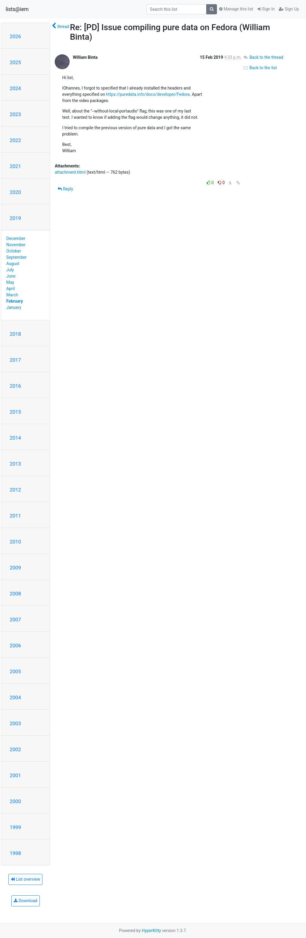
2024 (15, 88)
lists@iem (17, 9)
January (13, 307)
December (15, 238)
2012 (15, 490)
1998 (15, 853)
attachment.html (70, 172)
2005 (15, 671)
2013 (15, 464)
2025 (15, 62)
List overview (25, 879)
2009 (15, 568)
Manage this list (236, 9)
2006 (15, 646)
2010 (15, 542)
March (12, 294)
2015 (15, 412)
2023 (15, 114)
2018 (15, 334)
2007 (15, 620)
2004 (15, 697)
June (11, 276)
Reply (65, 189)
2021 (15, 166)
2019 (15, 218)
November (15, 244)
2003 (15, 723)
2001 (15, 775)
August (12, 263)
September (16, 257)
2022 (15, 140)
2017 (15, 360)
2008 (15, 594)
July (10, 269)
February (14, 301)
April (10, 288)
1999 (15, 827)
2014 (15, 438)
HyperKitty (151, 930)
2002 (15, 749)
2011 (15, 516)
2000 (15, 801)
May (10, 282)
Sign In (266, 9)
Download (25, 900)
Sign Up (289, 9)
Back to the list (260, 67)
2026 (15, 36)
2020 (15, 192)
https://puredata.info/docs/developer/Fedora (148, 94)
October (13, 251)
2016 (15, 386)
